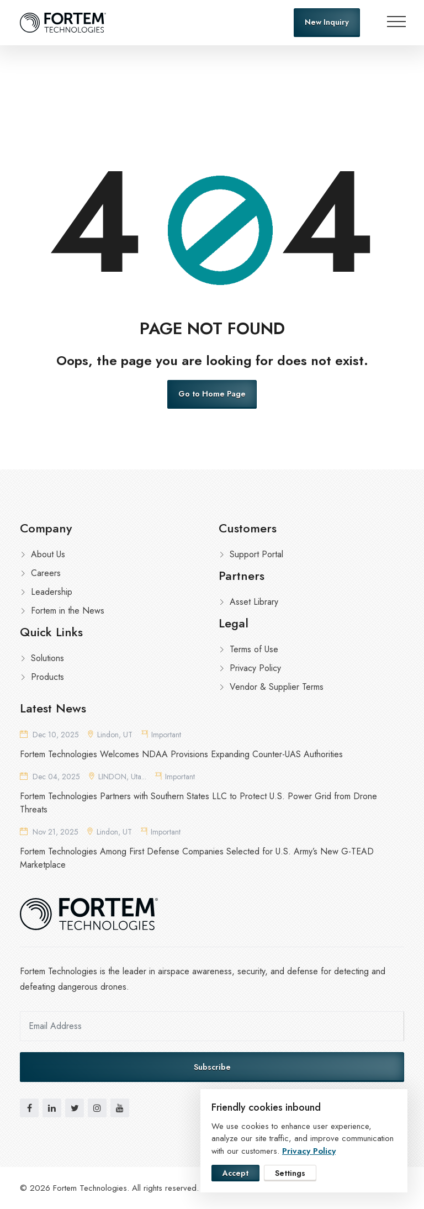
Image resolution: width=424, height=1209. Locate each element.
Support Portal (256, 554)
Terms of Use (254, 649)
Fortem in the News (67, 610)
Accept (235, 1173)
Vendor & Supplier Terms (277, 686)
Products (47, 677)
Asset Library (254, 601)
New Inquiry (327, 22)
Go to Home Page (212, 393)
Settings (290, 1173)
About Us (48, 554)
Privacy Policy (255, 668)
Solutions (47, 658)
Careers (46, 573)
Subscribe (212, 1067)
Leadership (51, 591)
